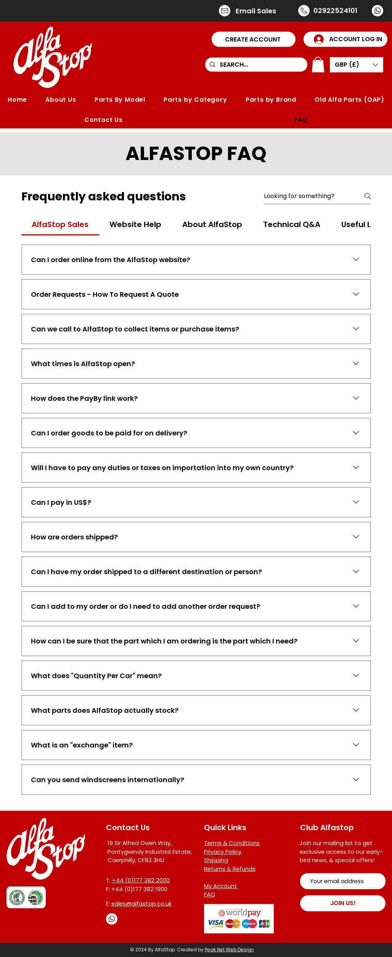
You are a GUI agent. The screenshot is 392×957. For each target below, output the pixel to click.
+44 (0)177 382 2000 (141, 880)
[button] (254, 39)
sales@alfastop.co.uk (141, 903)
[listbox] (356, 64)
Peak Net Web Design (229, 949)
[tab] (60, 224)
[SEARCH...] (255, 65)
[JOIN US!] (343, 903)
